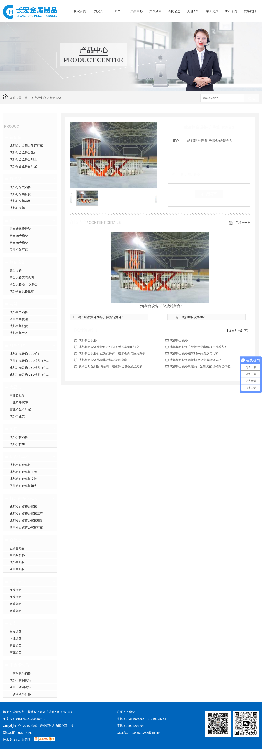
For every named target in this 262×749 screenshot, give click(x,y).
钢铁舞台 (17, 581)
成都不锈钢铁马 (20, 680)
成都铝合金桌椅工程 (23, 472)
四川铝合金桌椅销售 (23, 485)
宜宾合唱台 (17, 548)
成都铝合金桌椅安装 (23, 479)
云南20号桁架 (19, 242)
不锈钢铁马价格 (20, 694)
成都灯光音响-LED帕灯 (25, 354)
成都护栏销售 (19, 437)
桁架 (118, 11)
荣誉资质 (212, 11)
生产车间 (231, 11)
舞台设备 (56, 98)
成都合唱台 (17, 562)
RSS (20, 732)
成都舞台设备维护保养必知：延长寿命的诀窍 (109, 347)
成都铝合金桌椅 (20, 465)
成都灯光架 (17, 208)
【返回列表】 (235, 330)
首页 (28, 98)
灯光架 (98, 11)
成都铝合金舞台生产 (23, 152)
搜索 (251, 98)
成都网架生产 (19, 333)
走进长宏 (193, 11)
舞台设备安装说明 (22, 277)
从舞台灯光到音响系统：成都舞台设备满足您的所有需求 (113, 366)
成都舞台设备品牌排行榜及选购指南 (103, 360)
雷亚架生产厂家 (20, 409)
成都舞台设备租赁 (22, 291)
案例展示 (155, 11)
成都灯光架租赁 (20, 194)
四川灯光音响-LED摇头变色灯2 (31, 360)
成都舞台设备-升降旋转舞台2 (103, 317)
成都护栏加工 (19, 444)
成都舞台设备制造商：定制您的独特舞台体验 (200, 366)
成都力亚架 (17, 416)
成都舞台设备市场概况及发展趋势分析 (195, 360)
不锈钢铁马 (19, 665)
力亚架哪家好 (19, 402)
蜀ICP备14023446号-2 (30, 719)
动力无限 (24, 739)
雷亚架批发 (17, 395)
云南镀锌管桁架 (20, 228)
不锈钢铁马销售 (20, 673)
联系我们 (250, 11)
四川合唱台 (17, 569)
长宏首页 (80, 11)
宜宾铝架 (16, 645)
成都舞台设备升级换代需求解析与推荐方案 (198, 347)
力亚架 (15, 387)
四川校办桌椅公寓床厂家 (26, 527)
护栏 (13, 429)
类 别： (179, 174)
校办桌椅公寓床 (23, 498)
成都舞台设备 (88, 340)
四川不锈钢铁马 (20, 687)
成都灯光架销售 (20, 187)
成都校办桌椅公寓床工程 (26, 513)
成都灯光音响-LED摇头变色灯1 (31, 367)
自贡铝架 (16, 631)
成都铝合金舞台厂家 (23, 166)
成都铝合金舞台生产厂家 (26, 145)
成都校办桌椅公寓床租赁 (26, 520)
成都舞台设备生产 (194, 317)
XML (29, 732)
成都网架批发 (19, 326)
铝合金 (15, 137)
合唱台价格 (17, 555)
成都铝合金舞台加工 (23, 159)
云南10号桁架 (19, 235)
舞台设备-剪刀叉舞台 (24, 284)
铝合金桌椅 (19, 456)
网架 (13, 304)
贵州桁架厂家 (19, 249)
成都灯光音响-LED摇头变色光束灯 (33, 374)
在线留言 (209, 194)
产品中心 (136, 11)
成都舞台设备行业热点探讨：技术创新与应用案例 (112, 353)
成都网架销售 (19, 312)
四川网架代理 (19, 319)
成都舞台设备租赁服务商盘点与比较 (194, 353)
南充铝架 (16, 652)
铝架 (13, 623)
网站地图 (9, 732)
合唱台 (15, 540)
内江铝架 (16, 638)
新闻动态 (174, 11)
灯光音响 (17, 345)
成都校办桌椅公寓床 (23, 506)
